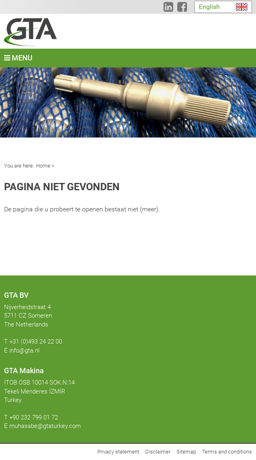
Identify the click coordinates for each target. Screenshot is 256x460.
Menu (18, 58)
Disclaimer (157, 452)
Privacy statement (118, 452)
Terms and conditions (227, 452)
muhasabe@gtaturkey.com (45, 426)
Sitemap (186, 452)
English (209, 7)
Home (43, 166)
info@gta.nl (24, 350)
